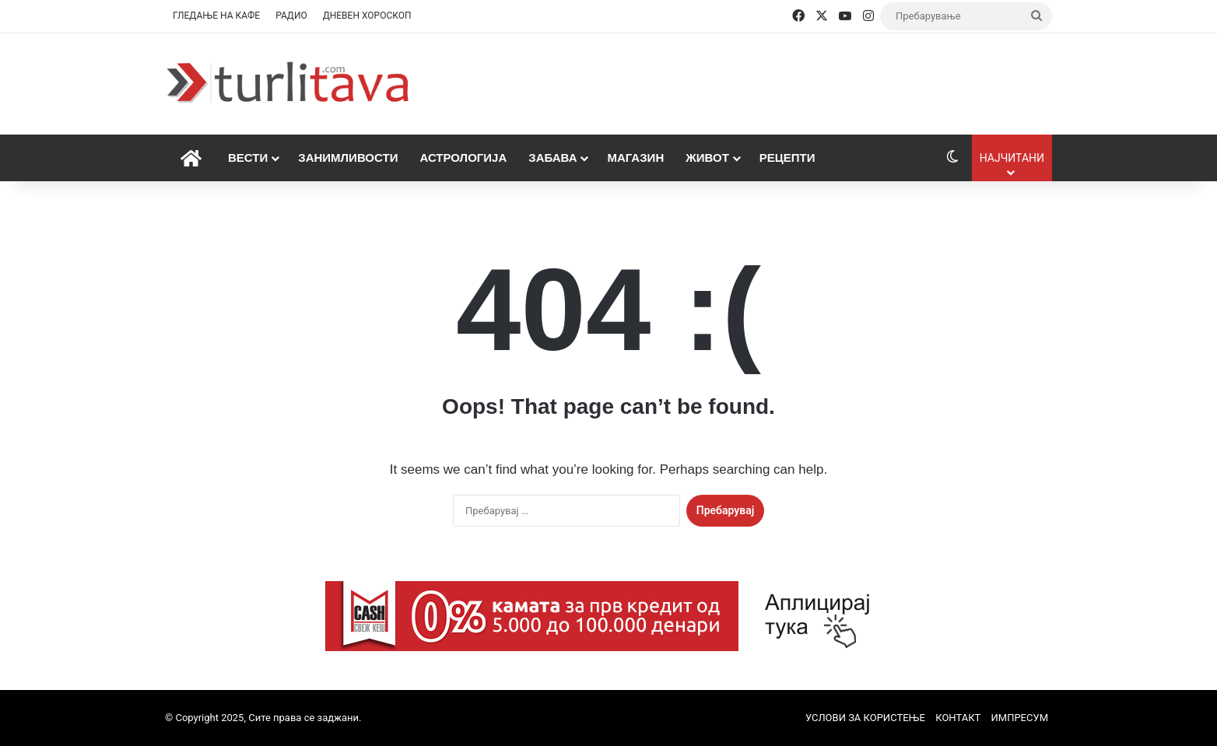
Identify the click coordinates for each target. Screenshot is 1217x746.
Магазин (635, 157)
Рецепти (787, 157)
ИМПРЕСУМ (1019, 717)
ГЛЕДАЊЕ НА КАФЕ (216, 15)
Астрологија (463, 157)
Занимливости (348, 157)
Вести (248, 157)
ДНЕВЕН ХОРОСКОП (367, 15)
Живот (707, 157)
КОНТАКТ (957, 717)
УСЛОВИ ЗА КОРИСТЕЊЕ (865, 717)
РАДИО (291, 15)
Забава (552, 157)
